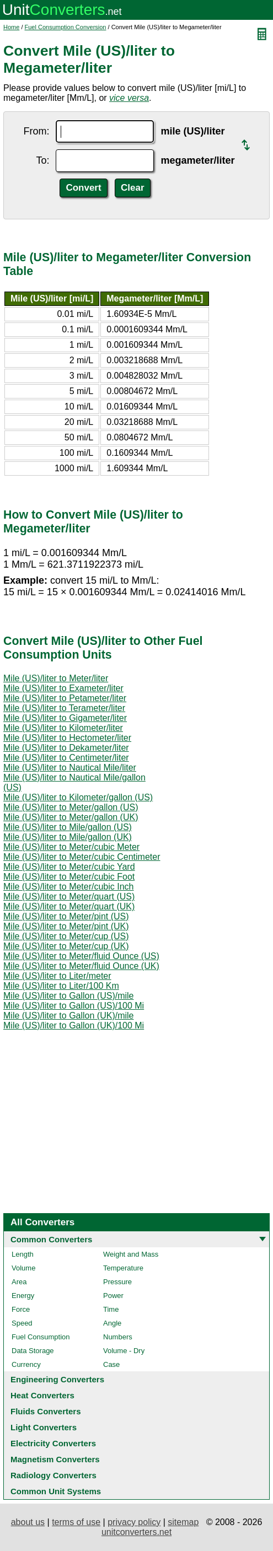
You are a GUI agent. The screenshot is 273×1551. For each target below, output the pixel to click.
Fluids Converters (45, 1411)
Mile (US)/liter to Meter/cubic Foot (69, 876)
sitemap (183, 1522)
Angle (112, 1323)
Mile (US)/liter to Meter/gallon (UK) (70, 817)
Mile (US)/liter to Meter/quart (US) (69, 896)
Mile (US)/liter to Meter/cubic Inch (68, 886)
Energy (23, 1295)
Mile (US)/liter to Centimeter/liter (66, 757)
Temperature (123, 1268)
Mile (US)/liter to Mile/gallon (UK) (67, 837)
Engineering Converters (57, 1379)
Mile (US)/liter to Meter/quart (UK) (69, 906)
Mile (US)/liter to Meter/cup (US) (66, 936)
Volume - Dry (123, 1351)
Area (19, 1282)
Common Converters (51, 1239)
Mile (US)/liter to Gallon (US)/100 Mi (73, 1005)
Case (111, 1364)
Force (21, 1309)
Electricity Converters (53, 1443)
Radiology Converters (53, 1475)
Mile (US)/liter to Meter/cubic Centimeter (81, 856)
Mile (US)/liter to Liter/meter (57, 976)
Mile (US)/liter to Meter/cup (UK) (66, 946)
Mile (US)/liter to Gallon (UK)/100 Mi (73, 1025)
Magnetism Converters (55, 1459)
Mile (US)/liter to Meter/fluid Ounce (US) (81, 956)
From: (36, 131)
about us (28, 1522)
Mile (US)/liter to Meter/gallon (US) (70, 807)
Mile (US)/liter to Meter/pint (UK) (66, 926)
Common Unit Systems (55, 1491)
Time (111, 1309)
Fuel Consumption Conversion (65, 27)
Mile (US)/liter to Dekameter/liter (66, 747)
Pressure (117, 1282)
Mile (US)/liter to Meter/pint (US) (66, 916)
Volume (23, 1268)
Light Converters (43, 1427)
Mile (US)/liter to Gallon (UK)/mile (68, 1015)
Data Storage (33, 1351)
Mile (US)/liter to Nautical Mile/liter (69, 767)
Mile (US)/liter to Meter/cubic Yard (69, 866)
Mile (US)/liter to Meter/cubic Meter (71, 847)
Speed (22, 1323)
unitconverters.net (136, 1532)
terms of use (76, 1522)
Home (11, 27)
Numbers (117, 1337)
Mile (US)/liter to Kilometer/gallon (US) (78, 797)
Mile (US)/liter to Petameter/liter (64, 698)
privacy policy (134, 1522)
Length (23, 1254)
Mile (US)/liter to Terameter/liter (64, 708)
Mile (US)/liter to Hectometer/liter (67, 737)
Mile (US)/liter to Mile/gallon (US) (67, 827)
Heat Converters (42, 1395)
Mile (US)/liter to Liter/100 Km (61, 985)
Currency (26, 1364)
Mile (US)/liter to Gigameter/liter (65, 718)
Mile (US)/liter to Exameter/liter (63, 688)
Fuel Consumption (41, 1337)
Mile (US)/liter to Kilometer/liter (63, 728)
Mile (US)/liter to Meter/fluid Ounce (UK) (81, 966)
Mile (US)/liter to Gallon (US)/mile (68, 995)
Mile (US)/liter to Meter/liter (55, 678)
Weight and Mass (130, 1254)
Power (113, 1295)
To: (42, 160)
